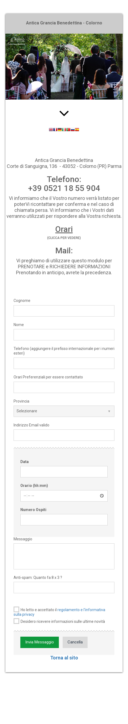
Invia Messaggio (39, 642)
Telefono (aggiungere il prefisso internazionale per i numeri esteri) (64, 350)
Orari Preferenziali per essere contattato (48, 377)
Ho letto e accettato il (59, 612)
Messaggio (23, 539)
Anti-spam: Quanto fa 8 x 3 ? (38, 577)
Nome (19, 325)
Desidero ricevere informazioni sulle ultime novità (59, 621)
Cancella (75, 642)
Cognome (22, 300)
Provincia (21, 401)
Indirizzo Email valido (31, 425)
